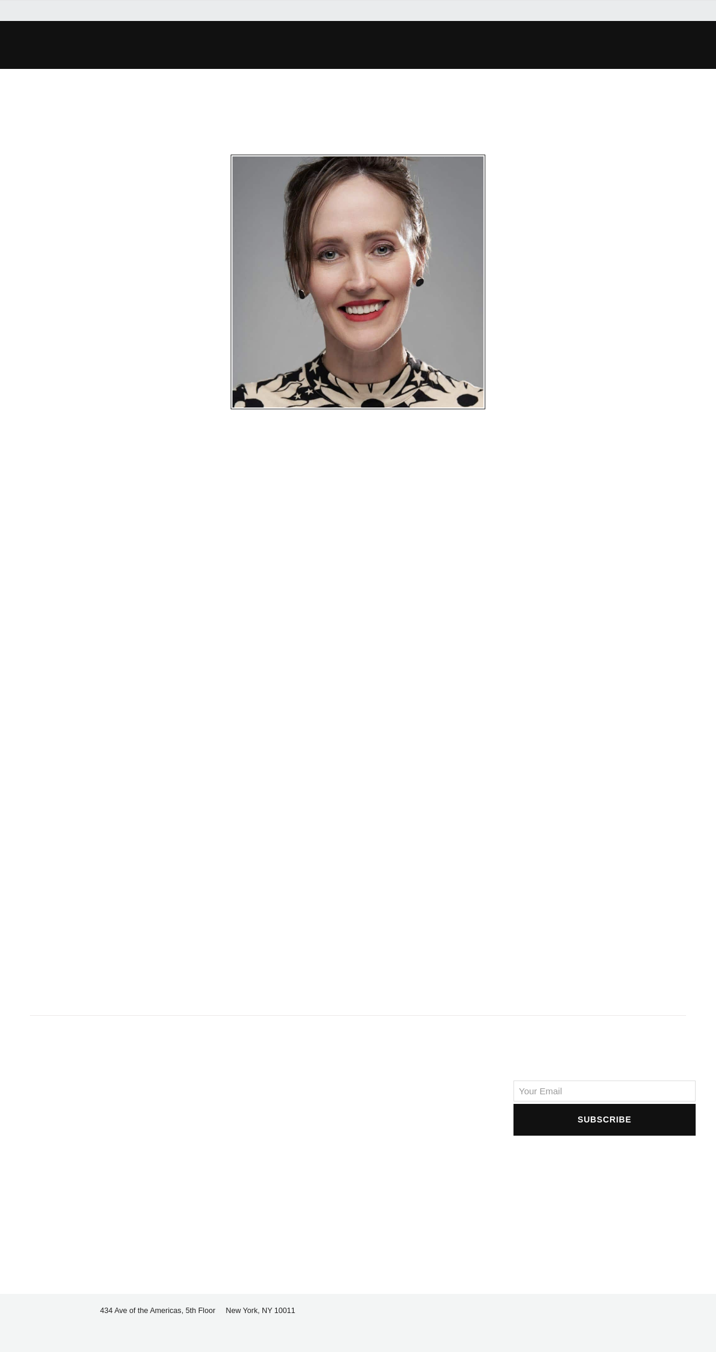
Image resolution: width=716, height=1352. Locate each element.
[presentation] (604, 1161)
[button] (538, 45)
